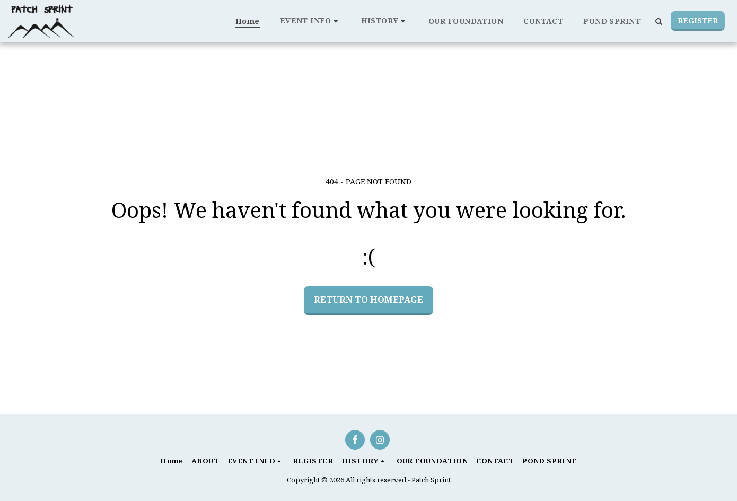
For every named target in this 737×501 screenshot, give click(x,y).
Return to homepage (368, 299)
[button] (310, 21)
